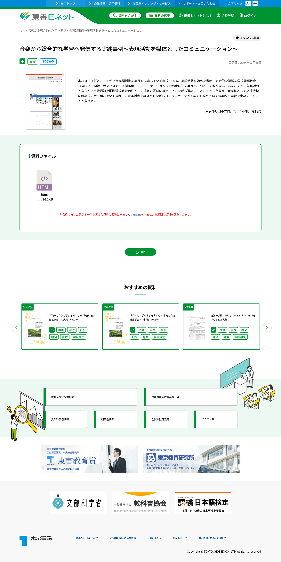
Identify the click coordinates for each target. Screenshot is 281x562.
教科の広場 (159, 15)
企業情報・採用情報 (104, 3)
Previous (14, 334)
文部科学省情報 (66, 427)
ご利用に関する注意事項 (135, 535)
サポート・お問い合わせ (197, 3)
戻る (140, 258)
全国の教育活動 (166, 427)
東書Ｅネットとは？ (195, 15)
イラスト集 (213, 427)
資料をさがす (125, 15)
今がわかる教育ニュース (173, 404)
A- (248, 3)
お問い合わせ (173, 535)
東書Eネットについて (91, 535)
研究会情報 (112, 427)
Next (267, 334)
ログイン (247, 15)
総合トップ (65, 3)
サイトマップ (203, 535)
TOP (23, 30)
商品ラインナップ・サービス (149, 3)
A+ (255, 3)
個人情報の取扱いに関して (242, 535)
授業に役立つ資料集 (69, 404)
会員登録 (225, 15)
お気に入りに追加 (244, 38)
